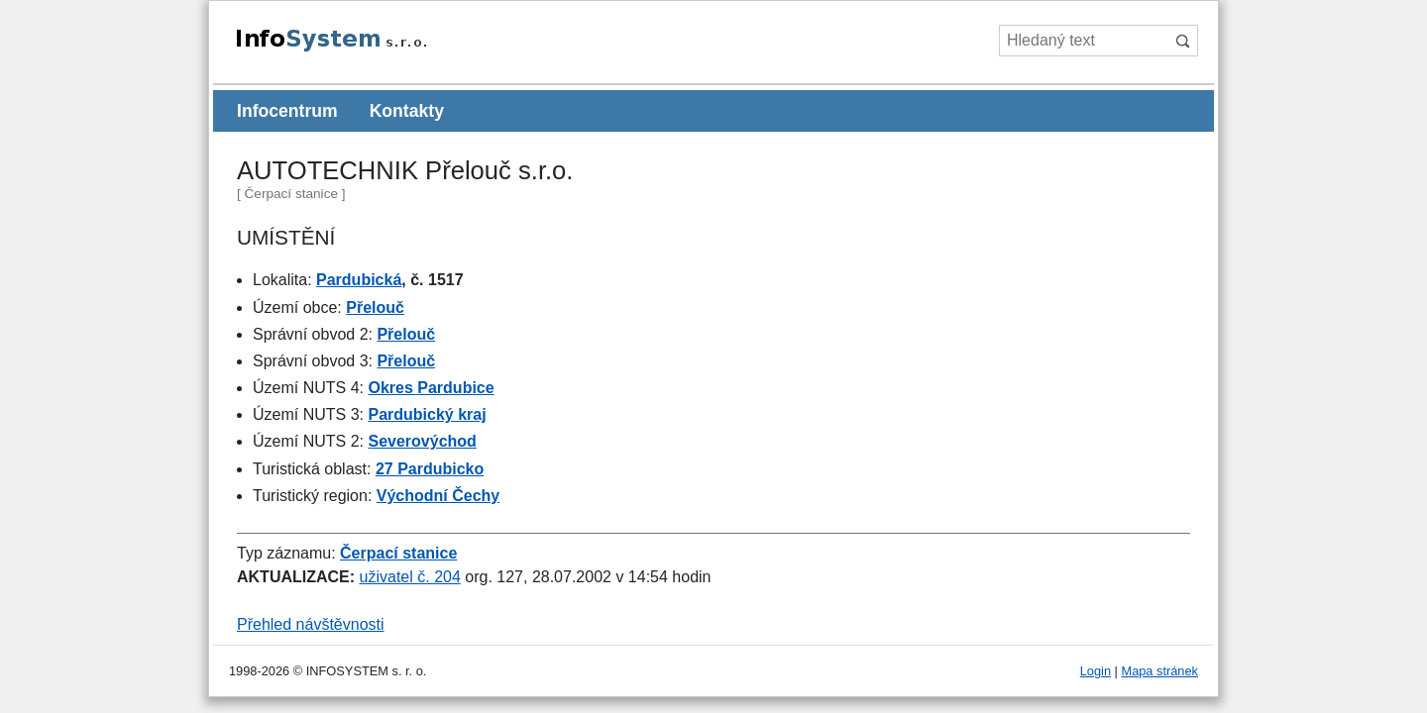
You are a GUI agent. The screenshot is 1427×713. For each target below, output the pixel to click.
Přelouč (375, 307)
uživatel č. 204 (410, 576)
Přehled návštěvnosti (310, 624)
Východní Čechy (438, 495)
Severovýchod (422, 441)
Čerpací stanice (398, 553)
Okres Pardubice (431, 387)
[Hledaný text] (1082, 40)
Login (1095, 670)
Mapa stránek (1159, 670)
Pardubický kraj (427, 414)
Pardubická (358, 279)
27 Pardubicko (430, 468)
